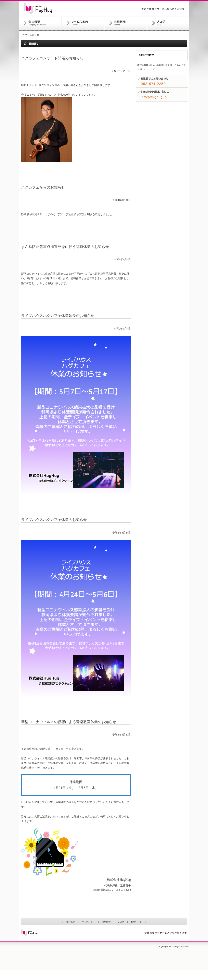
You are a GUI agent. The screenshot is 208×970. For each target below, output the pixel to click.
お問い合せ (136, 922)
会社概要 (40, 24)
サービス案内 (83, 24)
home (25, 34)
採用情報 (125, 24)
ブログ (168, 24)
